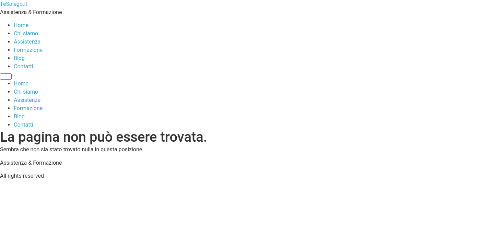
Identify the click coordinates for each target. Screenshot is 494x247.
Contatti (23, 66)
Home (21, 25)
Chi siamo (26, 33)
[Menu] (6, 76)
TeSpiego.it (13, 4)
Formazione (28, 50)
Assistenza (27, 41)
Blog (19, 58)
